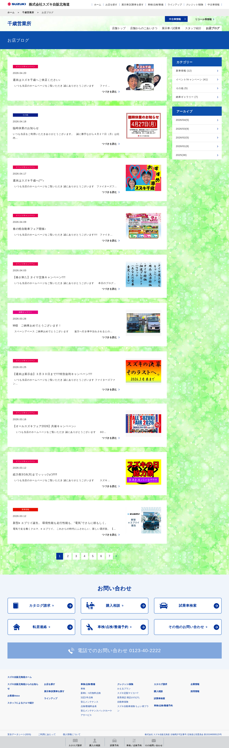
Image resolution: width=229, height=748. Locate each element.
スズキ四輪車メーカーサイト (25, 711)
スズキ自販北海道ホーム (19, 637)
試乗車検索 (159, 659)
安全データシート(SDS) (19, 695)
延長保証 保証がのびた (128, 658)
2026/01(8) (182, 146)
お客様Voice (13, 656)
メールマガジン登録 (110, 711)
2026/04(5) (182, 120)
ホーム (97, 4)
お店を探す (111, 4)
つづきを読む (109, 85)
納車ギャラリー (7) (187, 97)
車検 (83, 649)
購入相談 (158, 652)
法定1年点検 (87, 658)
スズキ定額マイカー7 (127, 653)
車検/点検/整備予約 (163, 666)
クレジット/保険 (194, 4)
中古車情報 (214, 4)
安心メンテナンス (89, 662)
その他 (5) (182, 88)
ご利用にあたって (47, 695)
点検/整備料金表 (89, 666)
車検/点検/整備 (155, 4)
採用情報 (195, 652)
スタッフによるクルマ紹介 (20, 663)
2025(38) (181, 155)
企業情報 (195, 644)
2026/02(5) (182, 137)
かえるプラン (124, 649)
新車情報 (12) (184, 70)
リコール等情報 (152, 711)
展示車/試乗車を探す (133, 4)
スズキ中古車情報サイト (194, 711)
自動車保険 (122, 662)
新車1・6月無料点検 (91, 653)
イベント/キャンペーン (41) (192, 79)
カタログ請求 (160, 644)
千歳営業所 (28, 12)
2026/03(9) (182, 128)
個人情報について (72, 695)
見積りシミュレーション (67, 711)
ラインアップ (175, 4)
